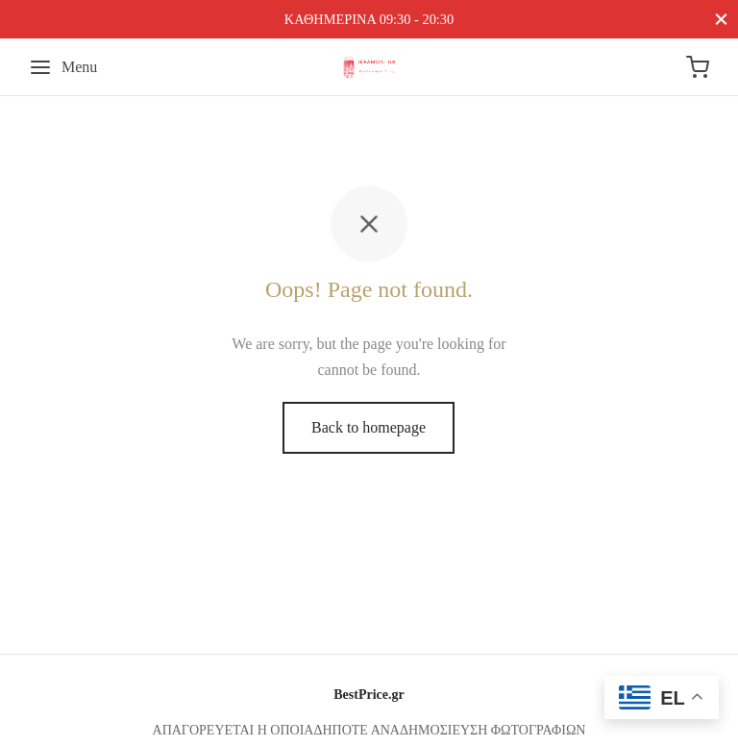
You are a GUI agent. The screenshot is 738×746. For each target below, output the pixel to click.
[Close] (721, 19)
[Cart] (697, 67)
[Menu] (63, 67)
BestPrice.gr (368, 694)
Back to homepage (368, 427)
